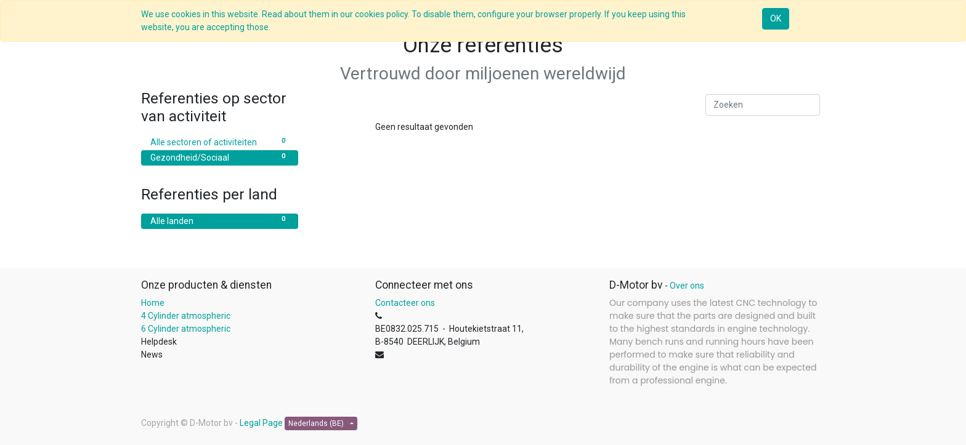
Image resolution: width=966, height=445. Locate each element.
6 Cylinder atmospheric (186, 329)
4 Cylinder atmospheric (185, 316)
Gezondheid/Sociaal (219, 156)
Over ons (687, 286)
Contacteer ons (405, 303)
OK (775, 18)
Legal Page (261, 423)
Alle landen (219, 220)
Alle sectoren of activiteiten (219, 141)
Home (152, 303)
